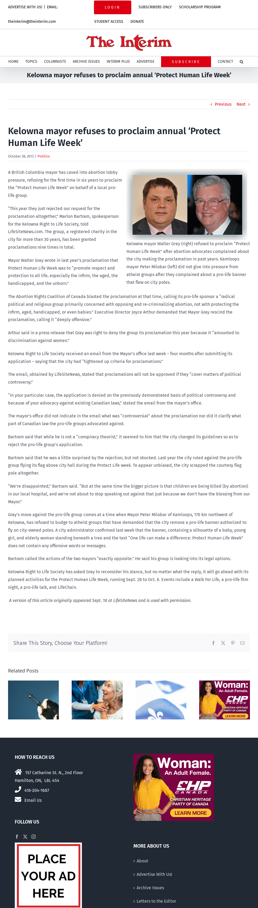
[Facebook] (17, 837)
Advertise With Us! (154, 874)
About (142, 860)
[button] (241, 61)
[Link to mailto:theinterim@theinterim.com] (18, 799)
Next (241, 104)
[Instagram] (33, 837)
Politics (44, 156)
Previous (223, 104)
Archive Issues (150, 887)
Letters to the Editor (156, 901)
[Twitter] (25, 837)
